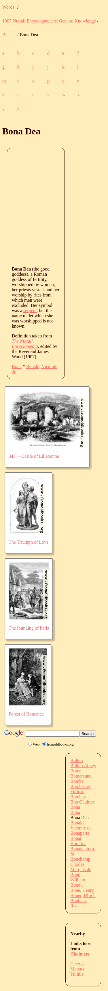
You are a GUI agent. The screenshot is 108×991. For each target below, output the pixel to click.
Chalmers (80, 953)
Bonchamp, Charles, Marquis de (80, 864)
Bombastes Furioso (80, 789)
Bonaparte (79, 833)
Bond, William (77, 877)
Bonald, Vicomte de (80, 825)
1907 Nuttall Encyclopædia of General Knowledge (49, 20)
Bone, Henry (82, 890)
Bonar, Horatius (78, 841)
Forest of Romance (26, 714)
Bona (17, 366)
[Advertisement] (54, 207)
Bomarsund (81, 776)
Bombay (78, 796)
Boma (75, 770)
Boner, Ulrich (82, 895)
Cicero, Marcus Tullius (77, 969)
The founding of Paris (29, 628)
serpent (30, 310)
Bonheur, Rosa (78, 903)
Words (8, 7)
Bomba (77, 781)
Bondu (76, 885)
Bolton (76, 760)
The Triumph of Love (28, 542)
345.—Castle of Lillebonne (34, 456)
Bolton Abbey (83, 765)
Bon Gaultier (82, 801)
